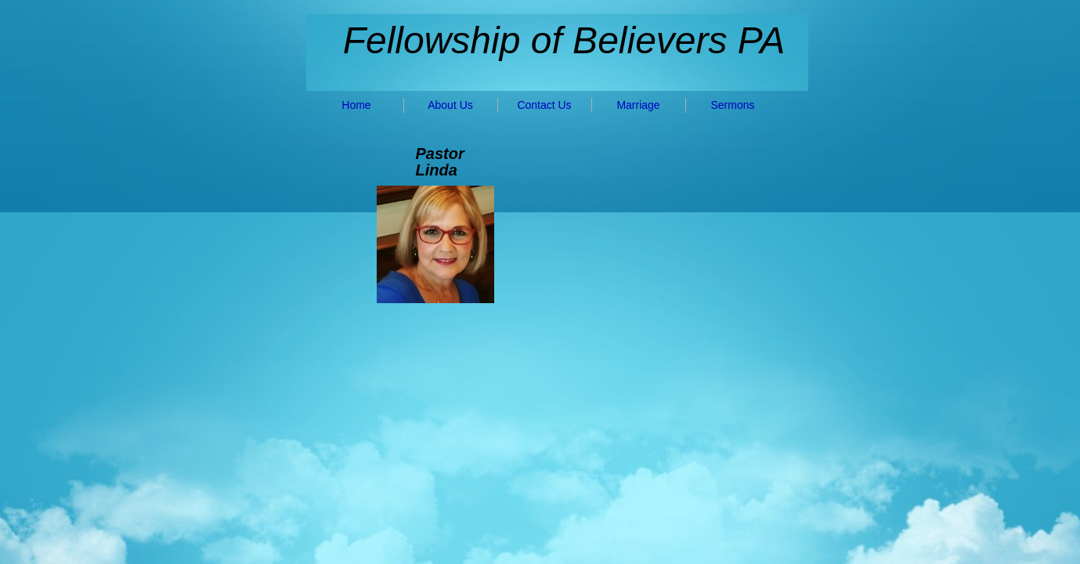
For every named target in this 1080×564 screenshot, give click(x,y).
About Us (450, 105)
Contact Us (544, 105)
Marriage (637, 105)
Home (355, 105)
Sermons (732, 105)
